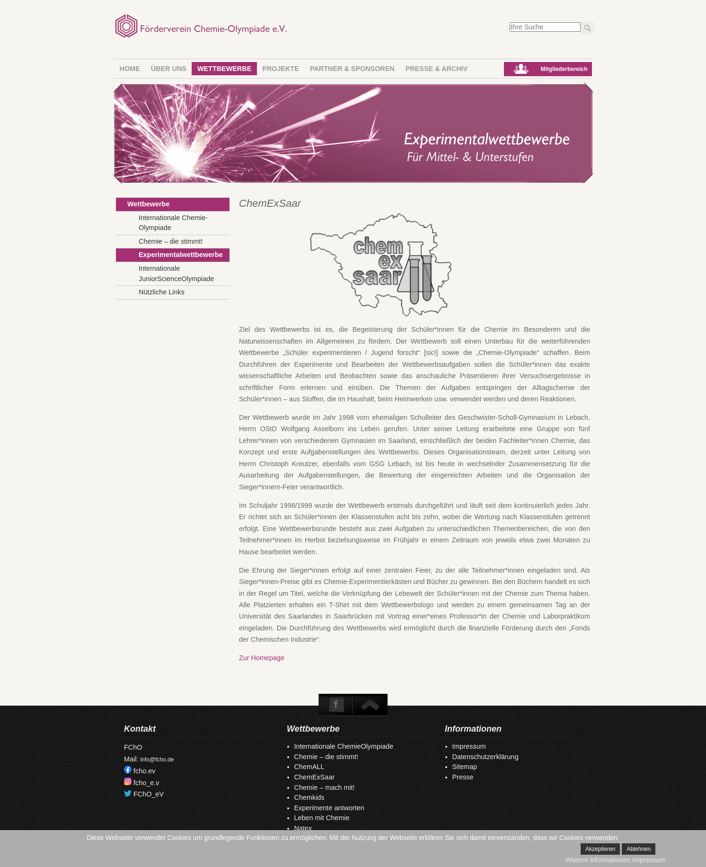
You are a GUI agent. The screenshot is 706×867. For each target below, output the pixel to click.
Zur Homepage (261, 658)
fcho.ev (144, 771)
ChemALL (309, 766)
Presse (463, 777)
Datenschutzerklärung (485, 757)
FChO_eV (148, 794)
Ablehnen (639, 849)
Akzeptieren (600, 849)
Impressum (469, 746)
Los (587, 27)
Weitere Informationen (597, 860)
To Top (369, 705)
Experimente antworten (329, 808)
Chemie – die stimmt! (326, 757)
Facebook (336, 705)
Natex (303, 828)
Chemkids (309, 797)
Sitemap (464, 766)
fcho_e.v (146, 783)
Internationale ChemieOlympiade (344, 746)
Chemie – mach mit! (324, 787)
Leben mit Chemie (322, 818)
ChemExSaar (314, 777)
